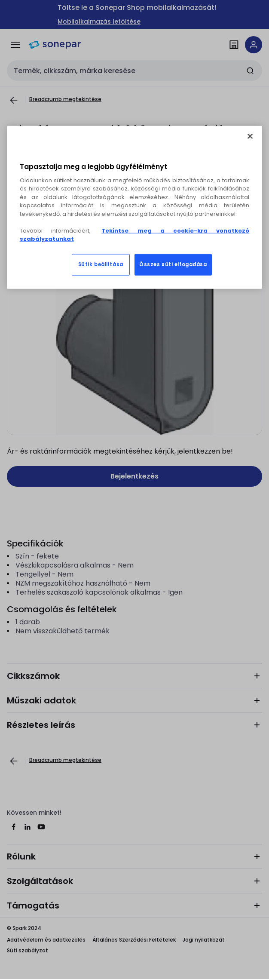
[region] (135, 207)
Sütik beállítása (100, 264)
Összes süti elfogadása (173, 264)
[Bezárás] (250, 135)
